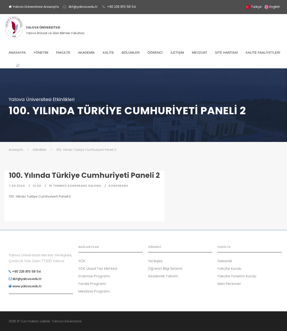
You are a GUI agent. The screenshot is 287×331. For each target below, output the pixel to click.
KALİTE (108, 52)
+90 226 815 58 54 (25, 271)
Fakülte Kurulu (229, 268)
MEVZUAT (199, 52)
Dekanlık (224, 261)
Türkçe (256, 6)
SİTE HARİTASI (226, 52)
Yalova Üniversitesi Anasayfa (34, 6)
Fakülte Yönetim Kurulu (236, 276)
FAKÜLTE (63, 52)
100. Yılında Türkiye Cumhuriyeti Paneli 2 (84, 175)
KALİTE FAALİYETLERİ (263, 52)
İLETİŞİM (177, 52)
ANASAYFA (17, 52)
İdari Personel (229, 283)
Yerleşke (155, 261)
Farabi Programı (92, 283)
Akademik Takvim (163, 276)
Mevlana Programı (94, 291)
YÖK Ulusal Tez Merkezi (97, 268)
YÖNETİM (40, 52)
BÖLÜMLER (131, 52)
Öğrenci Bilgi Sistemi (165, 268)
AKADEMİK (86, 52)
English (274, 6)
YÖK (81, 261)
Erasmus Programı (94, 276)
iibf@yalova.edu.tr (25, 278)
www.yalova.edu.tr (25, 286)
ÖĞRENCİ (155, 52)
